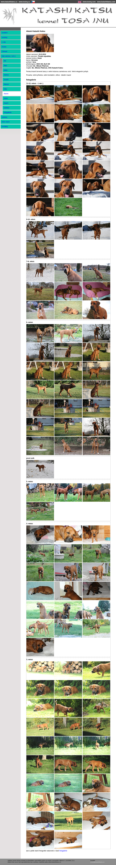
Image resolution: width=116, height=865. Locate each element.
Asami (6, 103)
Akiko (6, 98)
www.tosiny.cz (24, 2)
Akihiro (6, 75)
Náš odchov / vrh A (9, 56)
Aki (5, 61)
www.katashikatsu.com (106, 2)
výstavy (6, 108)
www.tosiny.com (89, 2)
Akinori (6, 84)
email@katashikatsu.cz (97, 862)
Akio (5, 66)
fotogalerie (63, 851)
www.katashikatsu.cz (9, 2)
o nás (4, 42)
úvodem (5, 33)
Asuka (4, 47)
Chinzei (4, 51)
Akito (5, 70)
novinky (4, 37)
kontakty (5, 126)
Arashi (6, 80)
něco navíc (6, 122)
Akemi (6, 94)
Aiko (5, 89)
